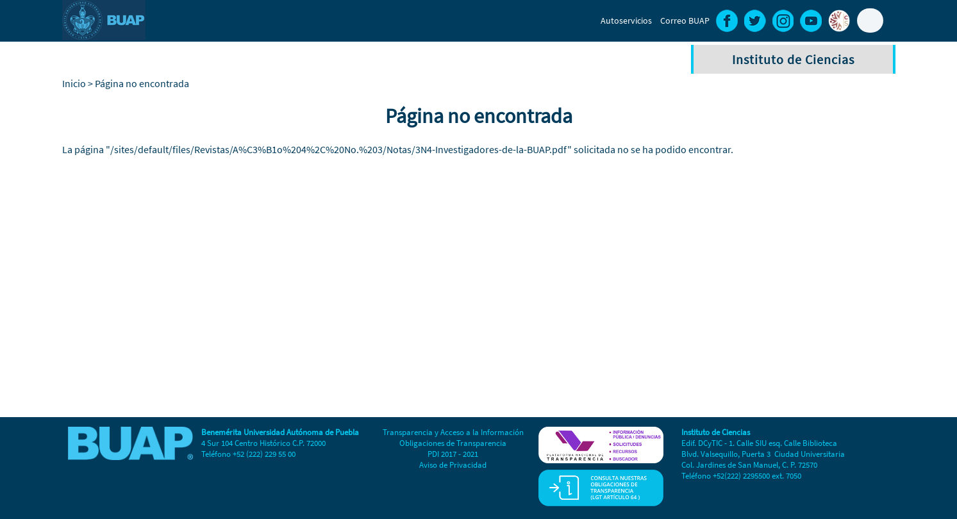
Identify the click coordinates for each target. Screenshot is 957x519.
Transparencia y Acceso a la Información (453, 432)
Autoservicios (626, 20)
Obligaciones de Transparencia (452, 443)
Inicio (74, 83)
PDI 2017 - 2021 (453, 454)
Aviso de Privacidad (453, 464)
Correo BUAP (685, 20)
